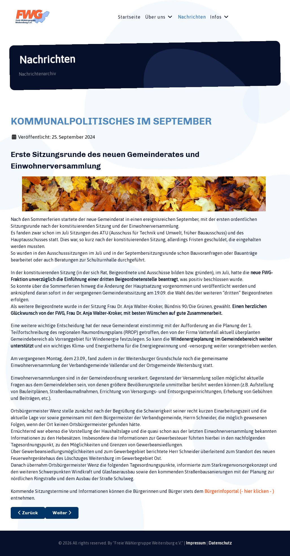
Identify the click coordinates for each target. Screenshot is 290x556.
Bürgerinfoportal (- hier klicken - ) (239, 491)
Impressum (196, 543)
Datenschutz (220, 543)
